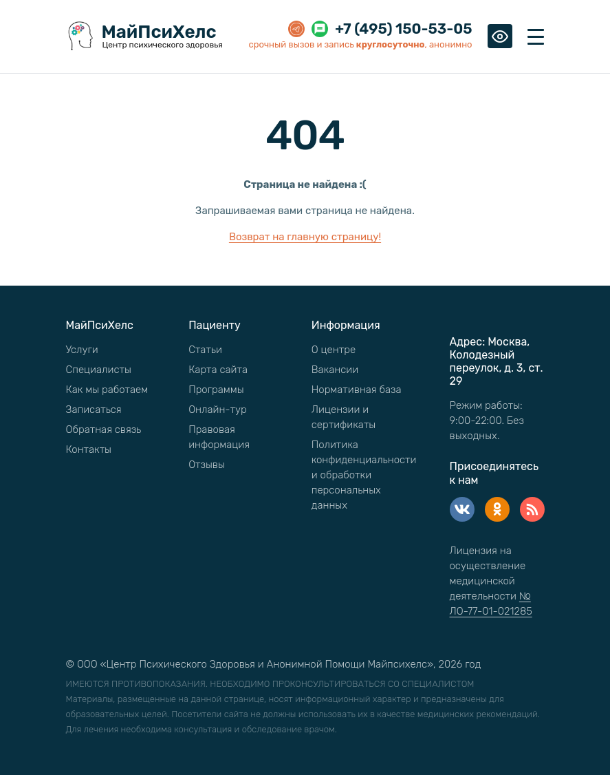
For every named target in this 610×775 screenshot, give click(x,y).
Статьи (205, 349)
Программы (215, 389)
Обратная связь (104, 429)
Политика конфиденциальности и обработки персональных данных (364, 474)
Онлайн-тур (217, 409)
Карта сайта (218, 369)
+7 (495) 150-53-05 (403, 28)
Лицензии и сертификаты (343, 417)
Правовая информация (219, 437)
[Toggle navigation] (535, 36)
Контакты (89, 449)
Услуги (82, 349)
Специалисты (98, 369)
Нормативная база (357, 389)
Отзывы (206, 464)
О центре (334, 349)
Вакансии (335, 369)
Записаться (94, 409)
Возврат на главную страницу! (305, 237)
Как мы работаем (107, 389)
